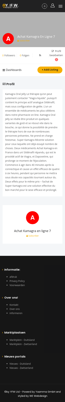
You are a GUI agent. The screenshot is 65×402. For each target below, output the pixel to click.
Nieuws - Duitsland (20, 363)
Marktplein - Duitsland (22, 340)
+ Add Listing (50, 69)
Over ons (15, 309)
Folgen (24, 55)
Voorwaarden (17, 285)
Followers (8, 55)
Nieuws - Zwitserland (21, 367)
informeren (16, 313)
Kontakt (14, 304)
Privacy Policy (17, 281)
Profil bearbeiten (56, 55)
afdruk (13, 276)
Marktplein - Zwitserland (23, 344)
